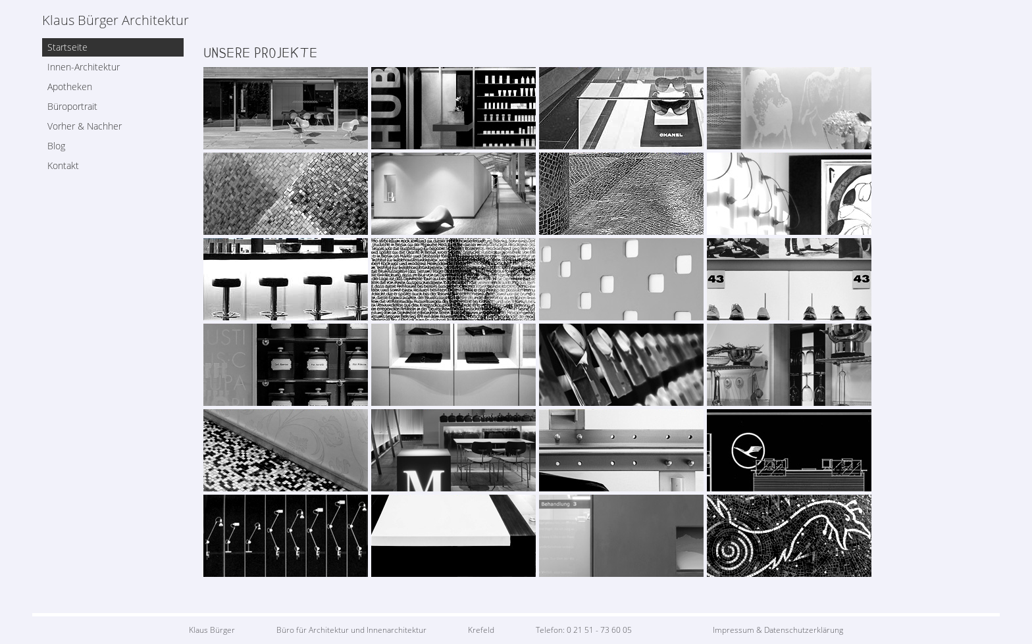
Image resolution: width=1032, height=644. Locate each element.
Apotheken (69, 86)
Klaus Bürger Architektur (115, 20)
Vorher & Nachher (84, 126)
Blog (56, 145)
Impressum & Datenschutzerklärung (778, 629)
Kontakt (63, 165)
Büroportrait (72, 106)
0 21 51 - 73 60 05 (599, 629)
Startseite (67, 47)
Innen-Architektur (83, 67)
